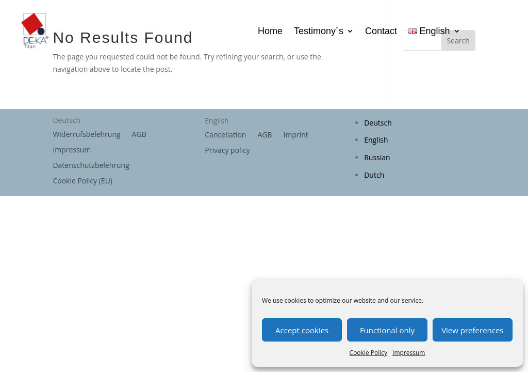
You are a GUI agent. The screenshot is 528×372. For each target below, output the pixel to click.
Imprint (296, 135)
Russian (377, 157)
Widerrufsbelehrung (86, 135)
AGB (139, 135)
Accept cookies (301, 330)
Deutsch (378, 123)
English (376, 140)
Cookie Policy (368, 352)
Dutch (374, 175)
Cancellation (225, 135)
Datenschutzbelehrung (91, 166)
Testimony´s (318, 31)
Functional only (387, 330)
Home (270, 31)
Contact (381, 31)
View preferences (472, 330)
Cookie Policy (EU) (82, 181)
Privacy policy (227, 151)
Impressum (408, 352)
